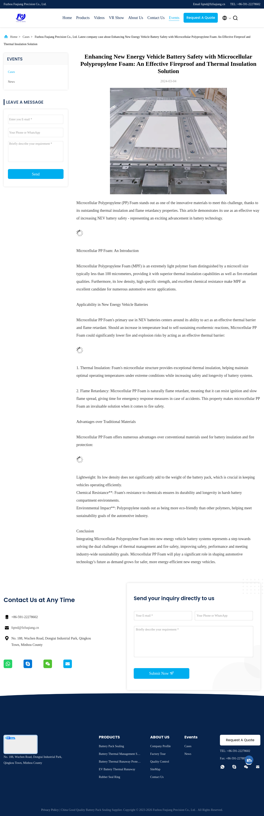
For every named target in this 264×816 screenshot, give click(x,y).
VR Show (116, 18)
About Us (135, 18)
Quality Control (159, 761)
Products (83, 18)
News (11, 81)
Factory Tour (158, 754)
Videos (99, 18)
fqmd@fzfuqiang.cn (25, 627)
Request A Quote (200, 17)
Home (67, 18)
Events (174, 18)
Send (36, 174)
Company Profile (160, 746)
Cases (26, 36)
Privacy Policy (50, 810)
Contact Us (156, 18)
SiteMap (155, 769)
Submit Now (161, 673)
